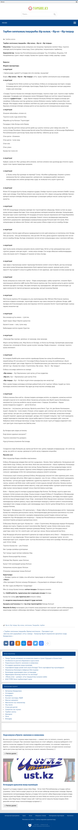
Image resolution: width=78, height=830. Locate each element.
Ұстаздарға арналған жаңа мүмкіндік (18, 665)
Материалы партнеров (56, 815)
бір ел (7, 625)
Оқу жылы (9, 705)
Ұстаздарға (9, 693)
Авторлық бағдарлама (13, 691)
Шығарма (8, 714)
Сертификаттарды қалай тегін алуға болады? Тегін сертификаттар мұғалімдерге (34, 668)
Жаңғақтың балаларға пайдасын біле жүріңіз (21, 670)
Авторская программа (12, 815)
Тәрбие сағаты (10, 39)
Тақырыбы (35, 625)
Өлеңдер (8, 719)
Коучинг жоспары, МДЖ (14, 698)
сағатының (28, 625)
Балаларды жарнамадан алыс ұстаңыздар (20, 672)
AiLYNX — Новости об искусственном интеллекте (41, 825)
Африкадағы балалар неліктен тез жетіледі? (21, 674)
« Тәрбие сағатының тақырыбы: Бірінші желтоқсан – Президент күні (28, 631)
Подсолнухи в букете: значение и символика (21, 663)
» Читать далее (10, 753)
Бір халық (21, 625)
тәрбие (42, 625)
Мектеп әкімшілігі (11, 700)
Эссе (7, 716)
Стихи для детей (11, 707)
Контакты (70, 815)
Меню (2, 2)
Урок (24, 815)
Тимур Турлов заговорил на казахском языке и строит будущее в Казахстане (33, 658)
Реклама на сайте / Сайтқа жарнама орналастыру (39, 819)
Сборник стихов (40, 815)
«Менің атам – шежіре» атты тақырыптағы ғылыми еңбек (26, 677)
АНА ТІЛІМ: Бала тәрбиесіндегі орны (18, 679)
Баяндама (8, 695)
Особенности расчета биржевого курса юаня (22, 661)
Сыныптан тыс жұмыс (13, 709)
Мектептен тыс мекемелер (15, 702)
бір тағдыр (13, 625)
